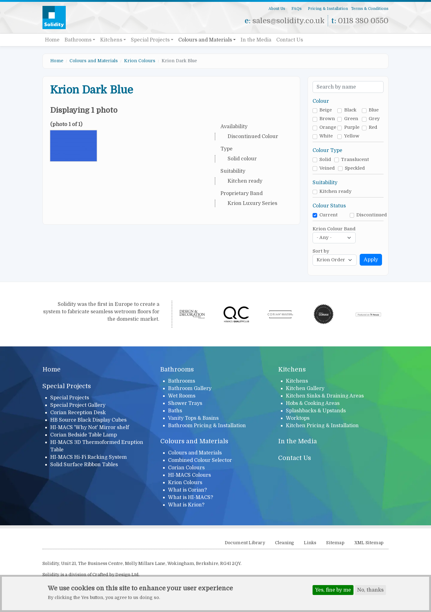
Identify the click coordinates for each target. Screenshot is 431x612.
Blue (374, 110)
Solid (325, 159)
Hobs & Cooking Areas (313, 403)
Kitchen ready (335, 191)
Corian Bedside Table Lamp (83, 435)
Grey (374, 118)
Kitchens (111, 40)
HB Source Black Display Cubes (88, 420)
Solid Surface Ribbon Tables (84, 464)
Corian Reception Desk (78, 412)
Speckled (355, 168)
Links (310, 542)
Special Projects (150, 40)
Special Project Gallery (77, 405)
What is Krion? (186, 505)
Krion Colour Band (334, 229)
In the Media (256, 40)
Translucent (355, 159)
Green (351, 118)
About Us (277, 9)
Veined (327, 168)
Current (328, 215)
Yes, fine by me (333, 590)
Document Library (245, 542)
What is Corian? (187, 490)
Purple (351, 127)
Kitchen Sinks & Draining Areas (325, 396)
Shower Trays (185, 403)
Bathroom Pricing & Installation (207, 425)
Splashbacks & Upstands (316, 411)
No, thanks (370, 590)
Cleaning (284, 542)
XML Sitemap (369, 542)
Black (350, 110)
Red (373, 127)
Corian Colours (186, 468)
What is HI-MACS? (190, 497)
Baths (175, 411)
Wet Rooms (181, 396)
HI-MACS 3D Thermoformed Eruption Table (96, 446)
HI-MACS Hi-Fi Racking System (88, 457)
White (326, 136)
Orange (327, 127)
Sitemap (335, 542)
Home (52, 40)
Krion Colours (139, 60)
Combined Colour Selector (200, 460)
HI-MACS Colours (189, 475)
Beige (325, 110)
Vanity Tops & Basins (193, 418)
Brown (327, 118)
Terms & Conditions (370, 9)
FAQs (296, 9)
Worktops (297, 418)
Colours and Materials (205, 40)
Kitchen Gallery (305, 388)
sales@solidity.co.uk (288, 20)
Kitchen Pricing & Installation (322, 425)
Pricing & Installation (328, 9)
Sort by (321, 251)
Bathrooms (77, 40)
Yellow (351, 136)
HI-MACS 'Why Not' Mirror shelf (89, 427)
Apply (371, 260)
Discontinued (371, 215)
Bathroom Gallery (189, 388)
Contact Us (289, 40)
